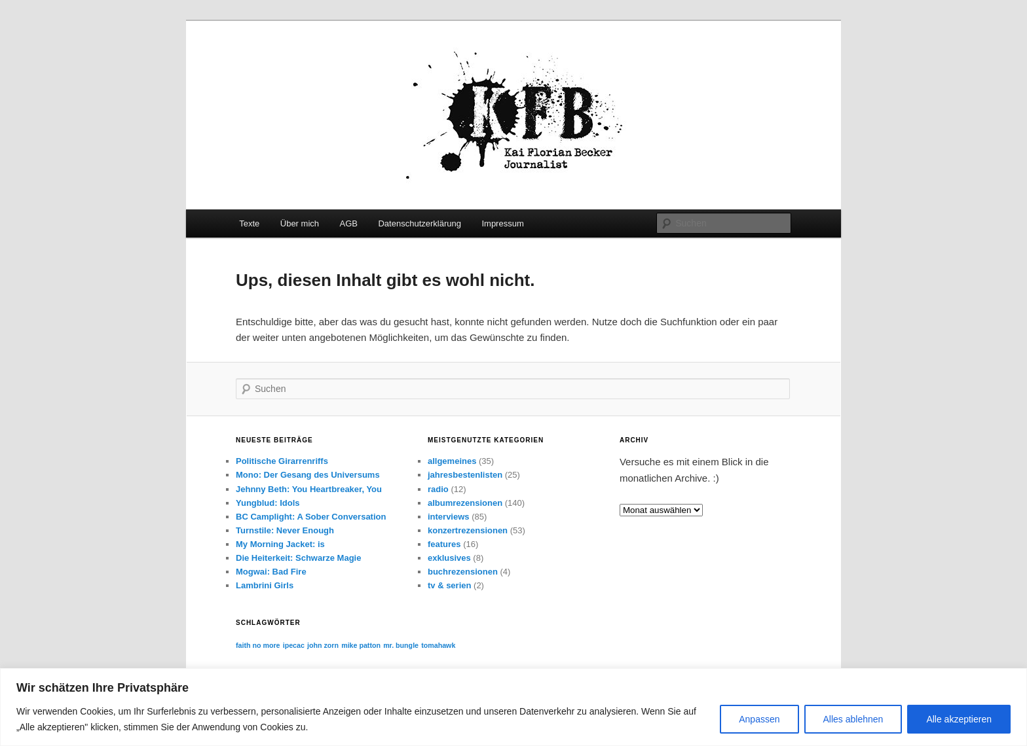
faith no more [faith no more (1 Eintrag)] (258, 645)
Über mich (299, 223)
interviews (449, 517)
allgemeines (452, 461)
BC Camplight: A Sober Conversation (311, 517)
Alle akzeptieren (959, 719)
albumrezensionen (465, 503)
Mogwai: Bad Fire (271, 572)
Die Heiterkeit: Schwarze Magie (298, 558)
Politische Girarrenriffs (282, 461)
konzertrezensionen (468, 530)
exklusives (449, 558)
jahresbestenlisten (465, 475)
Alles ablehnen (853, 719)
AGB (349, 223)
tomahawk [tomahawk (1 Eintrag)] (438, 645)
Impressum (502, 223)
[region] (513, 707)
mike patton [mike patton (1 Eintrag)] (361, 645)
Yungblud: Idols (268, 503)
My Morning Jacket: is (280, 544)
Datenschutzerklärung (419, 223)
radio (438, 489)
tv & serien (449, 585)
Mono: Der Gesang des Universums (308, 475)
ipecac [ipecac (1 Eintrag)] (294, 645)
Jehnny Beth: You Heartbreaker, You (309, 489)
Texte (249, 223)
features (444, 544)
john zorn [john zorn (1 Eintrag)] (323, 645)
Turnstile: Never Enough (285, 530)
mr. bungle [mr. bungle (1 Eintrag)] (401, 645)
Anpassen (759, 719)
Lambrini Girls (264, 585)
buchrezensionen (463, 572)
